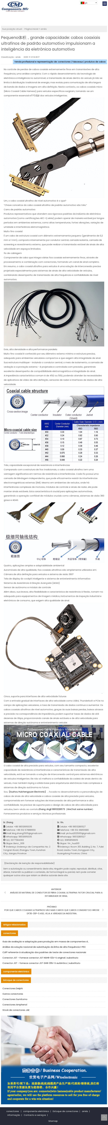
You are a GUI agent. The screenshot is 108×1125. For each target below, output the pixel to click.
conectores (12, 1111)
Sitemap (53, 1121)
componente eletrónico (36, 1111)
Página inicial (31, 28)
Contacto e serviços (35, 1115)
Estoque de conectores (65, 1111)
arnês (44, 28)
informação (14, 1115)
